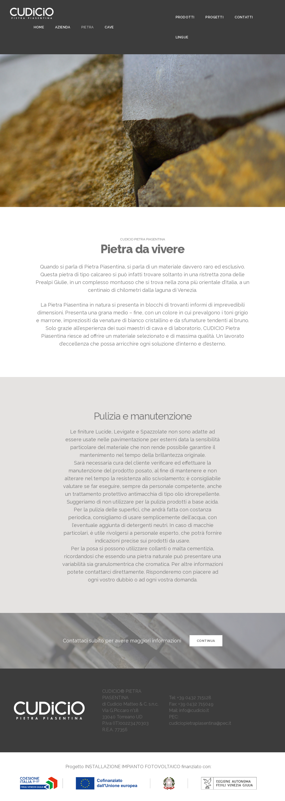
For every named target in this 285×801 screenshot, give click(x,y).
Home (37, 20)
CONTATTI (241, 10)
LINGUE (179, 30)
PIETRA (86, 20)
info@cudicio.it (194, 710)
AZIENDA (60, 20)
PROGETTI (212, 10)
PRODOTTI (182, 10)
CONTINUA (206, 641)
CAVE (107, 20)
